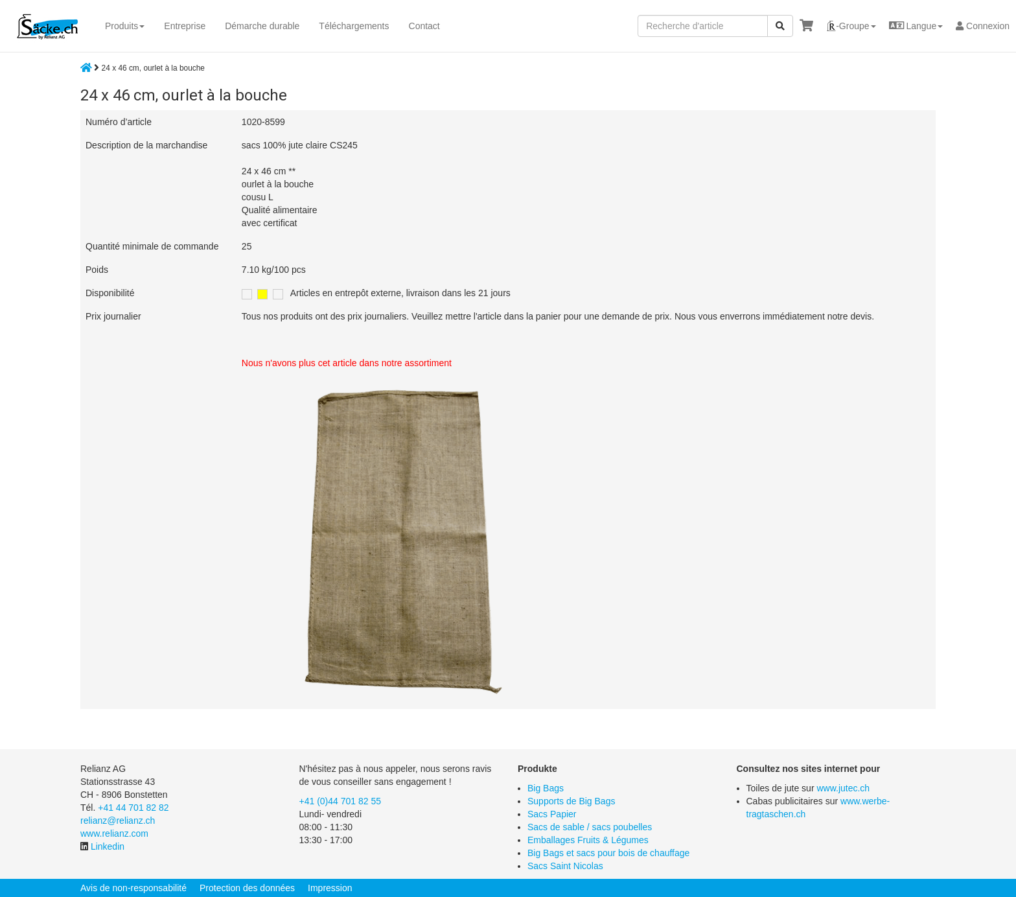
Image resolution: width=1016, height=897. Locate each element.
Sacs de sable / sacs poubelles (589, 827)
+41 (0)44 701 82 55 (340, 801)
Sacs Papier (551, 814)
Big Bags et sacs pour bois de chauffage (608, 853)
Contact (424, 26)
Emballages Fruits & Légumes (588, 840)
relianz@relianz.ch (117, 820)
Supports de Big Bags (571, 801)
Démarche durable (262, 26)
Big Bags (545, 788)
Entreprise (184, 26)
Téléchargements (354, 26)
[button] (851, 26)
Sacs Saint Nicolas (565, 866)
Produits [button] (124, 26)
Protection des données (247, 888)
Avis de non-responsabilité (133, 888)
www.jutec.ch (843, 788)
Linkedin (107, 846)
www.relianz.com (114, 833)
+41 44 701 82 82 (133, 807)
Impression (330, 888)
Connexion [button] (983, 26)
